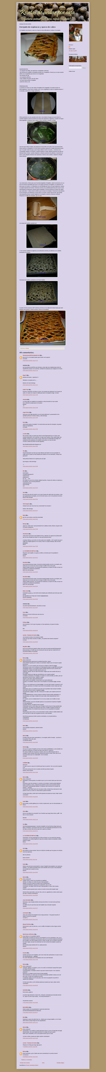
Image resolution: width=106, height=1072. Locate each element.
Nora (24, 422)
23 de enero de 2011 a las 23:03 (30, 742)
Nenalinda (25, 562)
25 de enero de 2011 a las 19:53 (30, 872)
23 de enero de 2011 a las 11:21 (30, 385)
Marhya (24, 523)
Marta (24, 725)
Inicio (43, 1062)
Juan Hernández (27, 900)
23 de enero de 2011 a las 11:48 (30, 407)
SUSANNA (25, 990)
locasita (25, 952)
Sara (24, 492)
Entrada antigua (60, 1062)
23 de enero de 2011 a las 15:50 (30, 519)
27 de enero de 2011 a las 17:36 (30, 959)
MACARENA (26, 1007)
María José (25, 591)
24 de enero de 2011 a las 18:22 (30, 796)
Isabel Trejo (25, 389)
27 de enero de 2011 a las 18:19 (30, 985)
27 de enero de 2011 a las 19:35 (30, 1002)
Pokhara (25, 622)
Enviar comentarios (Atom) (32, 1065)
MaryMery (25, 646)
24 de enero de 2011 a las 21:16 (30, 819)
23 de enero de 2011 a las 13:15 (30, 487)
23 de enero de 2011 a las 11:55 (30, 417)
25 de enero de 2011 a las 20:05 (30, 895)
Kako (24, 864)
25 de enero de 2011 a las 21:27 (30, 908)
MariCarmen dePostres (28, 934)
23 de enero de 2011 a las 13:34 (30, 499)
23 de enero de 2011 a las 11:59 (30, 429)
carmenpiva (26, 912)
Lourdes (25, 433)
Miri (24, 471)
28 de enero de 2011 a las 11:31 (30, 1022)
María (24, 515)
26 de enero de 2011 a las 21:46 (30, 948)
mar (24, 824)
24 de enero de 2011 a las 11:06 (30, 772)
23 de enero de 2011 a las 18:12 (30, 557)
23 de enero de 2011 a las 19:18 (30, 599)
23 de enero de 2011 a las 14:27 (30, 510)
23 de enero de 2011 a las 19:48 (30, 617)
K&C (24, 848)
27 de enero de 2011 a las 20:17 (30, 1012)
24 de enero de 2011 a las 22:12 (30, 831)
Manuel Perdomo (27, 924)
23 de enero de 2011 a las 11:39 (30, 395)
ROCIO (24, 747)
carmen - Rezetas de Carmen (30, 635)
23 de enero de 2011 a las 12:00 (30, 446)
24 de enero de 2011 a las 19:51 (30, 806)
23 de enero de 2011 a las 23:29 (30, 758)
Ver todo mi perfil (73, 50)
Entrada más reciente (25, 1062)
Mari (24, 1017)
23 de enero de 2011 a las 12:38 (30, 466)
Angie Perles (26, 412)
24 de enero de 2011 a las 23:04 (30, 843)
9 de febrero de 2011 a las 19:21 (30, 1056)
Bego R (24, 375)
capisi (24, 801)
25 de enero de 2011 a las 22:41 (30, 919)
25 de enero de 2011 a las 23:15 (30, 929)
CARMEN (25, 762)
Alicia (24, 811)
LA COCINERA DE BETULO (29, 551)
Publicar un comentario (26, 1059)
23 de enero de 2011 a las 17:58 (30, 546)
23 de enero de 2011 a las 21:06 (30, 653)
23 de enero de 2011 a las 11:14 (30, 360)
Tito (24, 451)
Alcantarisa (25, 533)
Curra (24, 612)
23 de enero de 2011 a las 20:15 (30, 630)
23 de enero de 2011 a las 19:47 (30, 607)
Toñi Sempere (26, 503)
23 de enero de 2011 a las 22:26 (30, 721)
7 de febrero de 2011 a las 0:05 (30, 1046)
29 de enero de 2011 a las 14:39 (30, 1038)
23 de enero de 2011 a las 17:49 (30, 529)
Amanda (25, 399)
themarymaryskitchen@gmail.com (31, 355)
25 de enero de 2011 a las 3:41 (30, 859)
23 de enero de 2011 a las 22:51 (30, 731)
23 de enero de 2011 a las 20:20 (30, 642)
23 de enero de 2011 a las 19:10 (30, 572)
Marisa (24, 658)
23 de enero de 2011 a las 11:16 (30, 370)
